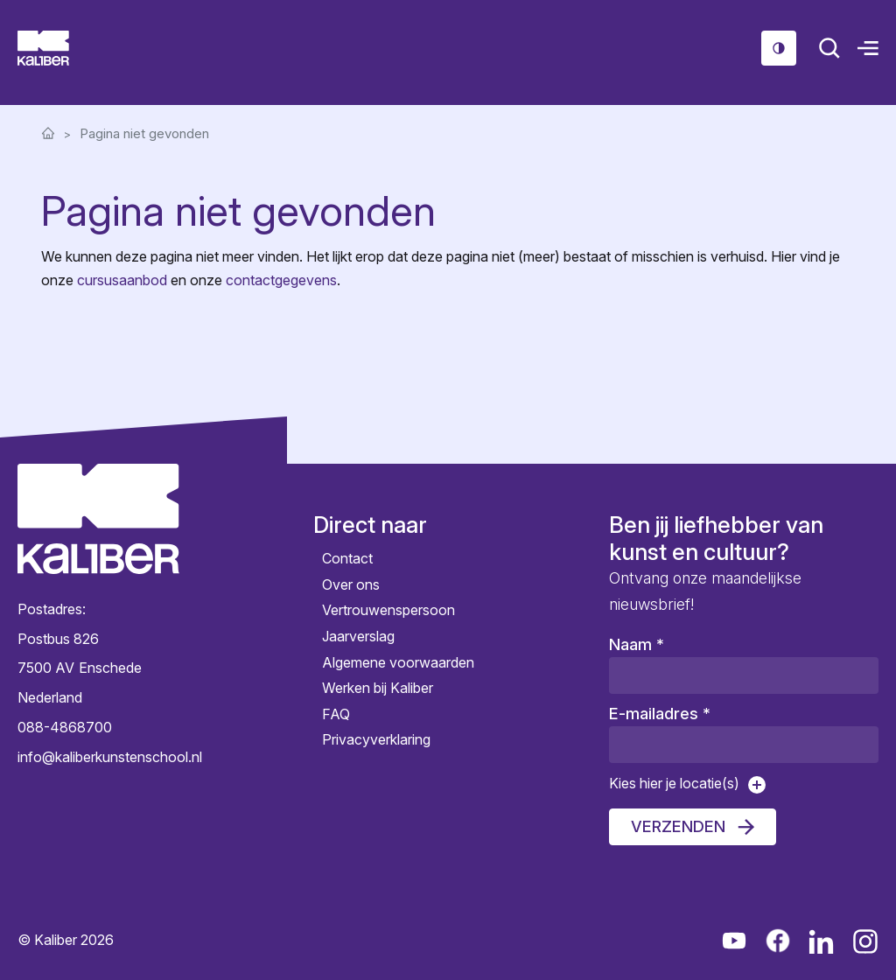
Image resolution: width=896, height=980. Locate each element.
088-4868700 (65, 727)
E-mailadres (659, 713)
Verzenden (678, 826)
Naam (636, 644)
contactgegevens (281, 280)
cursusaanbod (122, 280)
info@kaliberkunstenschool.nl (98, 757)
